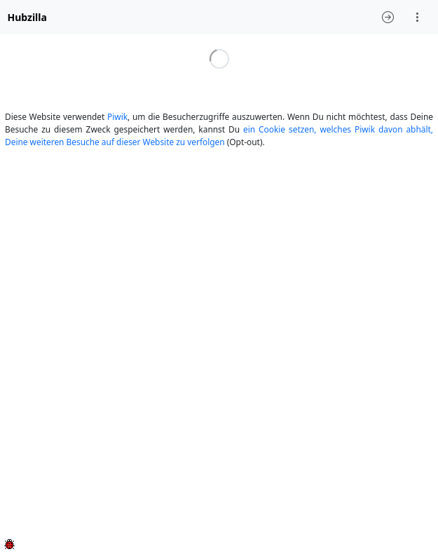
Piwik (117, 116)
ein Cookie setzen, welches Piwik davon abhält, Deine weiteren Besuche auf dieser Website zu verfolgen (219, 135)
